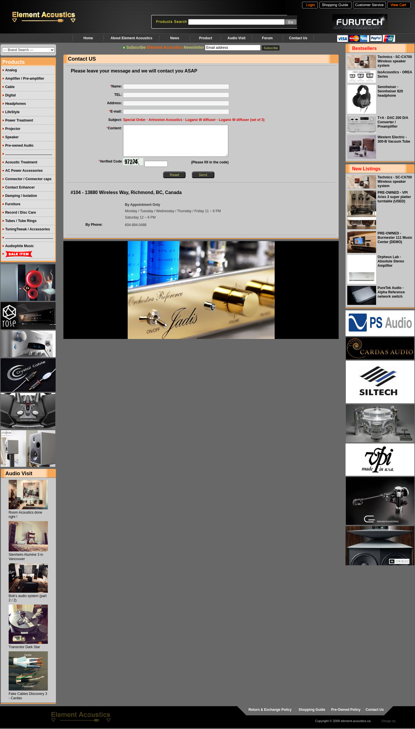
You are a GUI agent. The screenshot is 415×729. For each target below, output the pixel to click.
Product (205, 38)
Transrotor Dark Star (24, 647)
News (174, 38)
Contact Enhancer (20, 187)
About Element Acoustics (131, 38)
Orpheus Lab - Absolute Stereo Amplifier (391, 261)
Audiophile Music (19, 246)
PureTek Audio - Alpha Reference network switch (391, 292)
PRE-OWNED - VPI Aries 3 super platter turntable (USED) (394, 197)
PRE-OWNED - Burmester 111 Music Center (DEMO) (395, 237)
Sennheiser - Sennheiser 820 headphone (390, 91)
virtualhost (404, 721)
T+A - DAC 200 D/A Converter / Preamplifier (393, 122)
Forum (267, 38)
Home (88, 38)
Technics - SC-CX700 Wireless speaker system (395, 61)
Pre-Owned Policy (346, 710)
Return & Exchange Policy (269, 710)
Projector (12, 129)
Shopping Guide (312, 710)
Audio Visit (236, 38)
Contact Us (298, 38)
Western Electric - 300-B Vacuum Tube (394, 139)
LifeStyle (12, 112)
